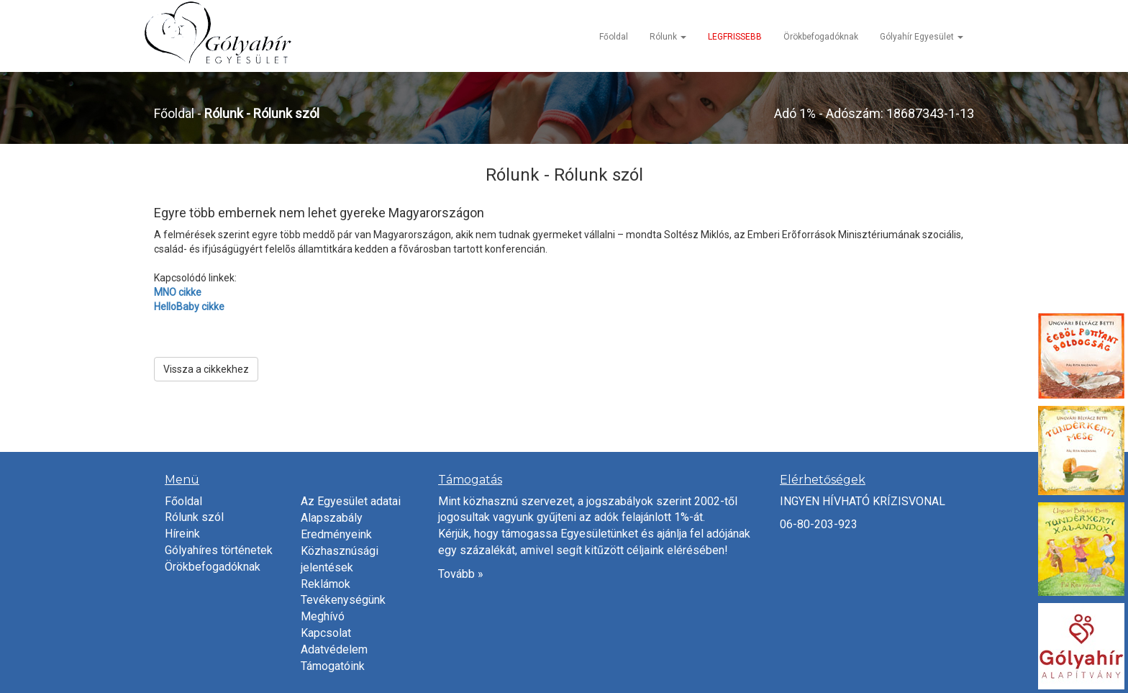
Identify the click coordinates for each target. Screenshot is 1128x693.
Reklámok (325, 584)
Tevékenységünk (343, 600)
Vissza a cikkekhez (206, 369)
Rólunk (668, 37)
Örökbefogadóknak (820, 37)
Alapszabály (332, 518)
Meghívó (323, 616)
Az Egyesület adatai (351, 501)
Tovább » (460, 574)
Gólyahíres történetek (219, 550)
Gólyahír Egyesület (921, 37)
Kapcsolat (326, 633)
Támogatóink (333, 666)
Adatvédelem (334, 649)
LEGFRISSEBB (735, 37)
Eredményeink (336, 534)
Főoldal (613, 37)
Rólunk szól (194, 517)
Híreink (182, 533)
